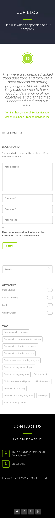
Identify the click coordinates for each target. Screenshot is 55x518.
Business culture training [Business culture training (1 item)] (16, 332)
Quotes (5, 305)
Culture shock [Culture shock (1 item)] (40, 374)
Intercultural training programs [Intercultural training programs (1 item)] (18, 395)
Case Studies (8, 290)
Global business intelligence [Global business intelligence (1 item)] (17, 381)
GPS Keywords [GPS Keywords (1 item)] (42, 381)
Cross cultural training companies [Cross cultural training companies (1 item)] (20, 346)
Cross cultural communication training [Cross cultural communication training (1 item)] (22, 339)
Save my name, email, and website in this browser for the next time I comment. (23, 234)
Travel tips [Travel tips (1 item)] (43, 395)
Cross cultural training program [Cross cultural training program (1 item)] (19, 353)
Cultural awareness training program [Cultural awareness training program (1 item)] (21, 360)
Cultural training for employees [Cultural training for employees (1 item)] (19, 367)
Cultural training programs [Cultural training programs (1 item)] (16, 374)
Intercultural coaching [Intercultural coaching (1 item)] (14, 388)
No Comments (12, 133)
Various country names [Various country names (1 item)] (15, 402)
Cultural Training (10, 297)
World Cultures (9, 312)
